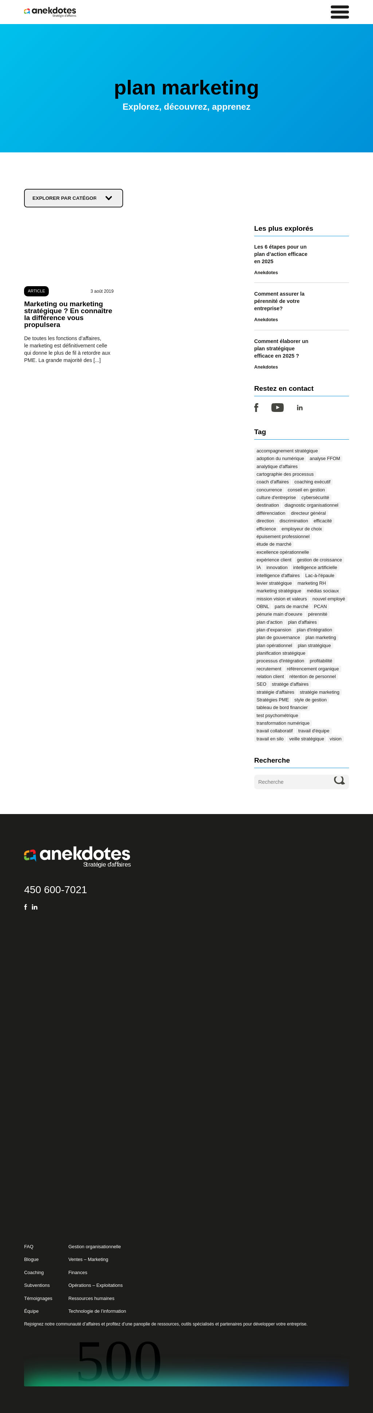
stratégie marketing (319, 692)
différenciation (270, 513)
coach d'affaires (272, 481)
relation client (270, 676)
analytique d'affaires (277, 466)
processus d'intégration (280, 660)
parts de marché (291, 606)
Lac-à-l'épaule (319, 575)
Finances (77, 1272)
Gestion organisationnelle (94, 1246)
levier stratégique (274, 583)
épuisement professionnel (283, 536)
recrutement (268, 669)
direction (265, 520)
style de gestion (310, 699)
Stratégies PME (272, 699)
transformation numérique (283, 723)
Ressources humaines (91, 1298)
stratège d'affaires (290, 684)
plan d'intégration (314, 629)
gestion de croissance (319, 560)
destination (267, 505)
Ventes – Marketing (88, 1259)
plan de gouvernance (278, 637)
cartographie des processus (285, 474)
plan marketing (321, 637)
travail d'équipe (314, 730)
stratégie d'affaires (275, 692)
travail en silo (270, 738)
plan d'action (269, 621)
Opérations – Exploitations (95, 1285)
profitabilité (321, 660)
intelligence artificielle (315, 567)
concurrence (269, 490)
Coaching (34, 1272)
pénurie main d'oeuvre (279, 614)
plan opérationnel (274, 645)
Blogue (31, 1259)
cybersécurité (315, 497)
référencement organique (313, 669)
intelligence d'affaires (278, 575)
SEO (261, 684)
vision (336, 738)
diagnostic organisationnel (311, 505)
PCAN (320, 606)
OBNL (262, 606)
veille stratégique (306, 738)
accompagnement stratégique (287, 451)
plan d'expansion (273, 629)
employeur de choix (302, 528)
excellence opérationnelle (282, 551)
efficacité (323, 520)
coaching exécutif (312, 481)
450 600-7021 (55, 889)
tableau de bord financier (282, 707)
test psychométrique (277, 715)
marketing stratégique (278, 590)
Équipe (31, 1311)
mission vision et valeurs (281, 598)
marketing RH (312, 583)
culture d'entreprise (276, 497)
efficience (266, 528)
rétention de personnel (313, 676)
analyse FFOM (325, 458)
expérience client (273, 560)
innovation (276, 567)
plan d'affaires (302, 621)
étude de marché (273, 544)
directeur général (308, 513)
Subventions (37, 1285)
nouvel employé (329, 598)
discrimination (294, 520)
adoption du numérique (280, 458)
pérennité (317, 614)
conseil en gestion (306, 490)
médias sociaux (323, 590)
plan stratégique (314, 645)
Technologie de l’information (97, 1311)
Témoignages (38, 1298)
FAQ (29, 1246)
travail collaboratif (274, 730)
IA (258, 567)
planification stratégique (280, 653)
